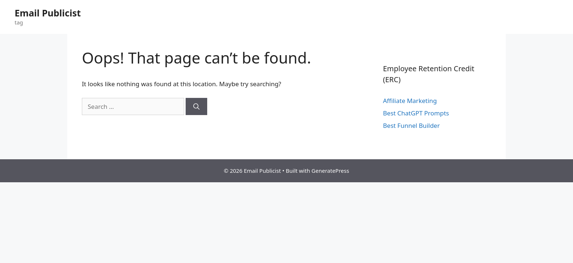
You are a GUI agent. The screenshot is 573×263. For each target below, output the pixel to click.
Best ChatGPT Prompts (416, 113)
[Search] (196, 106)
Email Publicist (48, 13)
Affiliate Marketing (410, 100)
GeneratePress (330, 170)
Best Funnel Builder (411, 125)
